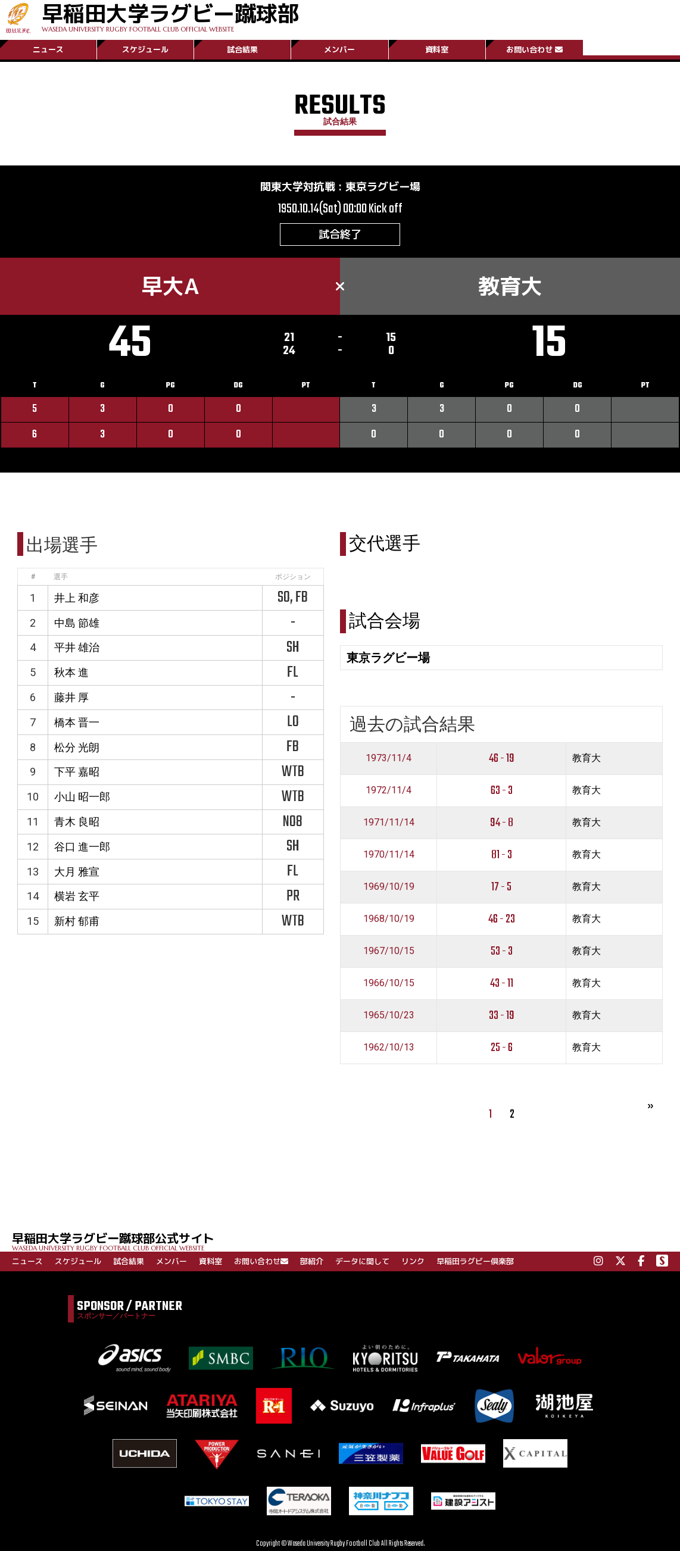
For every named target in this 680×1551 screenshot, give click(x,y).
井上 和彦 (76, 598)
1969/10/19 (388, 886)
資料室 (436, 49)
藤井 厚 (71, 697)
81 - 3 (501, 855)
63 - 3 (502, 790)
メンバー (339, 49)
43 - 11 (501, 983)
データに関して (362, 1261)
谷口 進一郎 (82, 846)
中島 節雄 (76, 623)
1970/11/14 (388, 854)
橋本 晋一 (76, 722)
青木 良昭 (76, 821)
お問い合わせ (534, 49)
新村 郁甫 (76, 921)
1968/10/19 (388, 918)
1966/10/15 (388, 983)
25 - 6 (502, 1048)
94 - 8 (501, 823)
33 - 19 (501, 1015)
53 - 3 (502, 951)
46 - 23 (501, 919)
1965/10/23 (388, 1015)
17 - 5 (501, 887)
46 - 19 (501, 758)
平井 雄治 (76, 647)
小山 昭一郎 (82, 796)
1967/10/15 (388, 950)
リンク (413, 1261)
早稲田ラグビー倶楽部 (475, 1261)
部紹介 (311, 1261)
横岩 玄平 (76, 896)
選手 (61, 577)
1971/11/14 (388, 822)
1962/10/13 (388, 1047)
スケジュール (145, 49)
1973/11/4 (388, 758)
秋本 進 (71, 672)
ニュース (48, 49)
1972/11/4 (388, 790)
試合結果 (242, 49)
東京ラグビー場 (382, 186)
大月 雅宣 (76, 871)
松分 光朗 (76, 747)
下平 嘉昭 (76, 771)
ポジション (293, 577)
